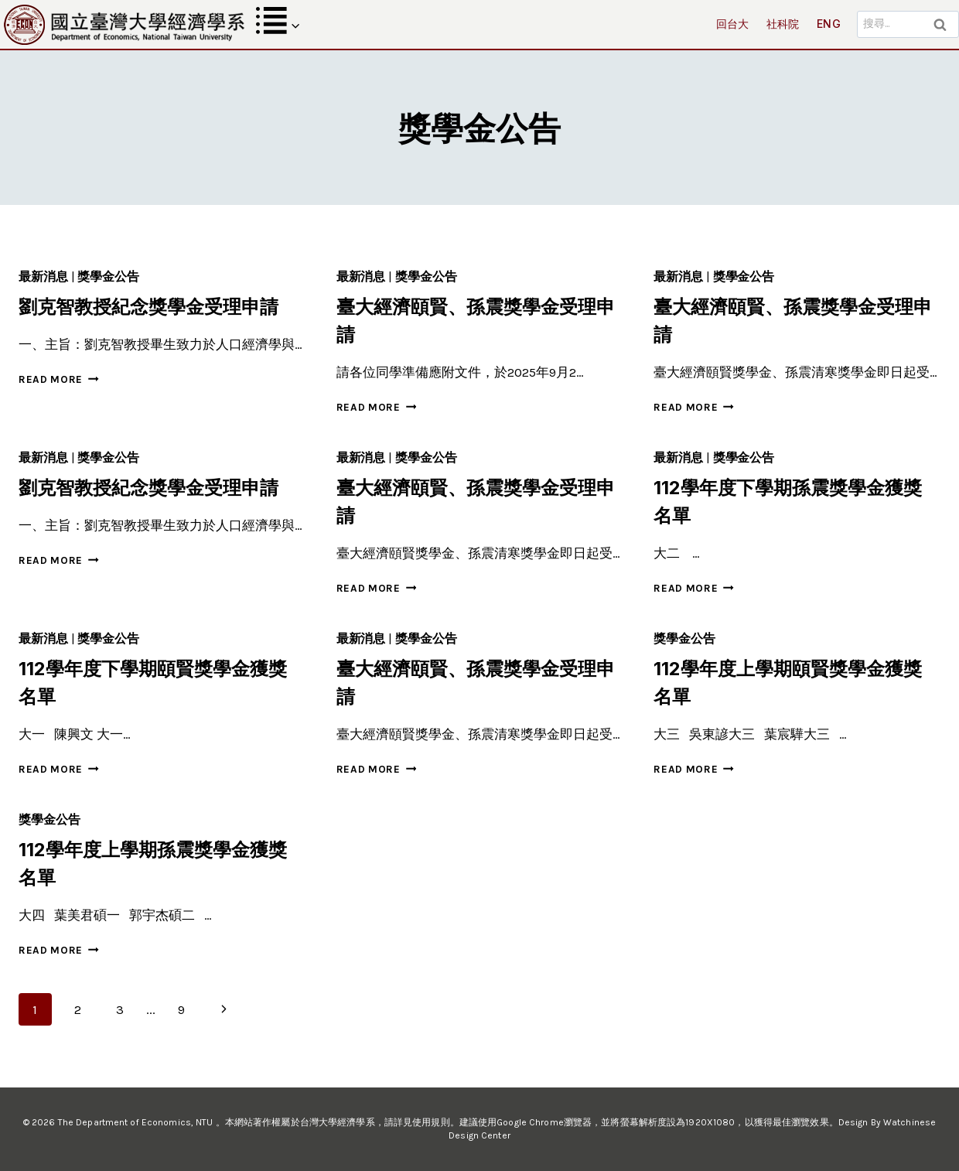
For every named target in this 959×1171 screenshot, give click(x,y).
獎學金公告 (108, 276)
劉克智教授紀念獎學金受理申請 (148, 306)
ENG (829, 23)
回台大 (732, 23)
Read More (59, 379)
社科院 (783, 23)
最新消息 (43, 276)
